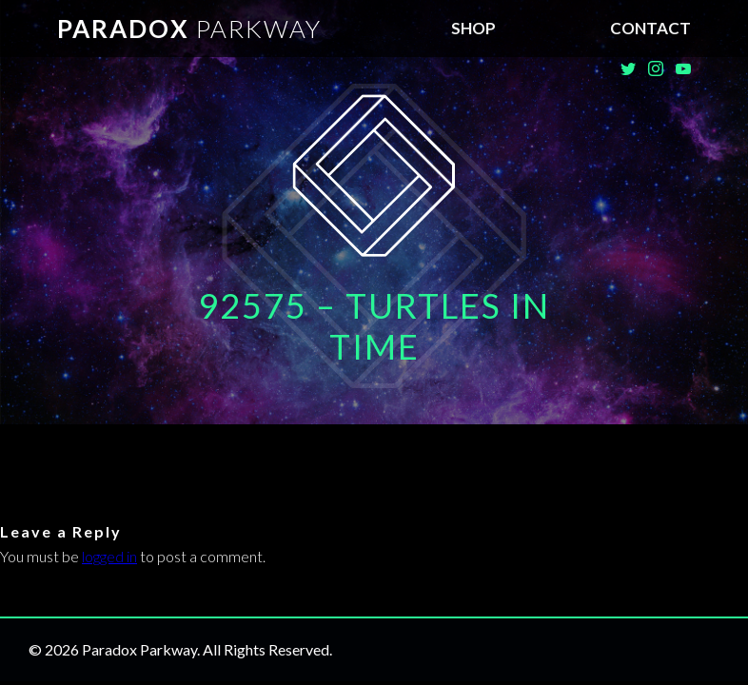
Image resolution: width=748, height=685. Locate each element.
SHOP (473, 28)
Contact (650, 28)
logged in (109, 556)
